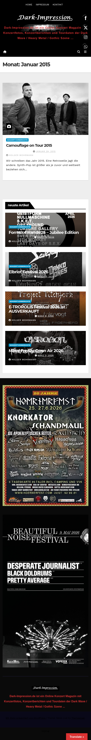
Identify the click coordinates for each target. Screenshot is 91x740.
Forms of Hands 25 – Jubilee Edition (44, 232)
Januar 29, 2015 (46, 151)
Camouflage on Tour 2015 (29, 145)
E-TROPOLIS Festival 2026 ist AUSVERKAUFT (37, 309)
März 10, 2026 (45, 276)
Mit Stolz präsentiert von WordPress (26, 718)
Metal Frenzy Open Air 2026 (36, 350)
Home (46, 731)
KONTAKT (58, 4)
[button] (78, 51)
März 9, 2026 (46, 316)
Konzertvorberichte (17, 140)
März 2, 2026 (46, 355)
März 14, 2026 (45, 237)
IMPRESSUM (42, 4)
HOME (28, 4)
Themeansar (78, 718)
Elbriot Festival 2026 (28, 271)
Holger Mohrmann (19, 155)
